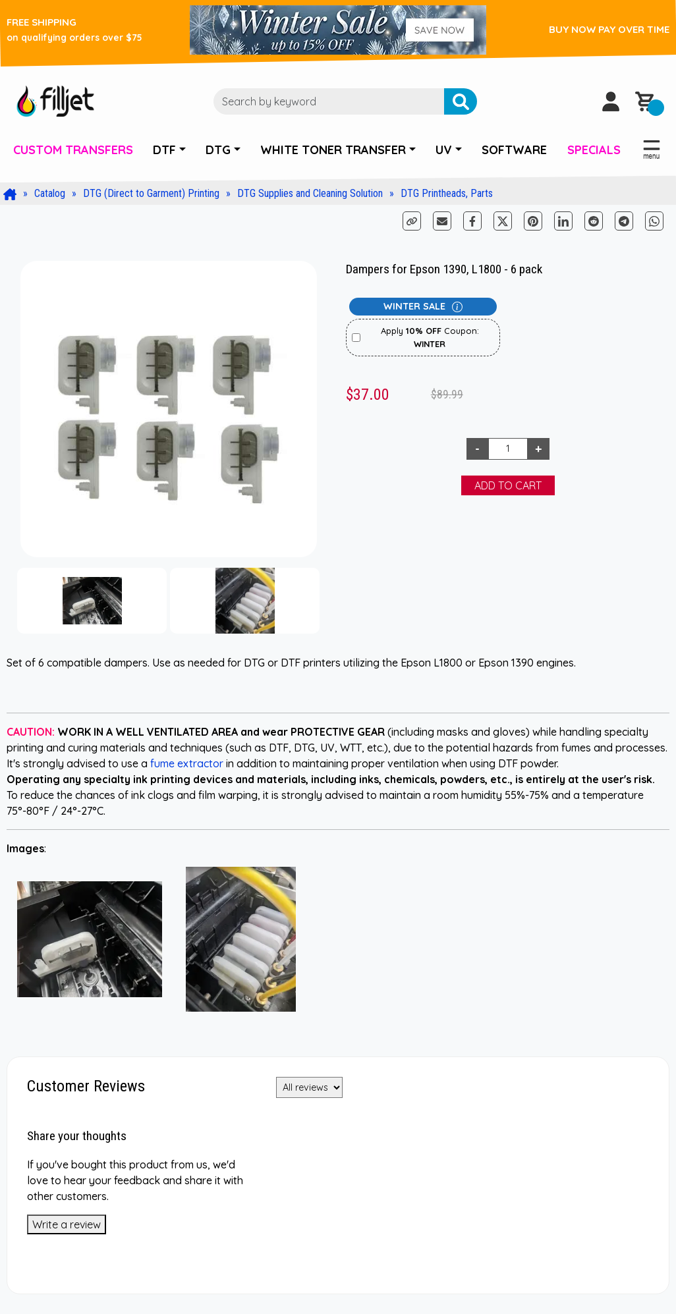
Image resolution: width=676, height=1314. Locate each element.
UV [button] (444, 149)
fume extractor (186, 763)
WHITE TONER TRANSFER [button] (333, 149)
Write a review (66, 1224)
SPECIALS (594, 149)
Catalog (49, 193)
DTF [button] (164, 149)
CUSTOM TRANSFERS (73, 149)
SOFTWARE (514, 149)
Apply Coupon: (430, 336)
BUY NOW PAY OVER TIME (609, 29)
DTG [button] (218, 149)
